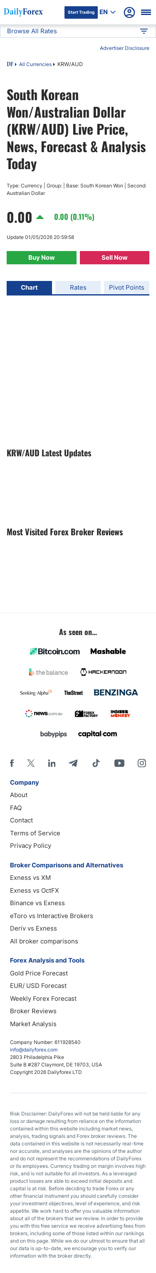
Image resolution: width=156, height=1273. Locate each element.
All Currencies (35, 64)
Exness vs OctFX (34, 890)
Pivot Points (126, 287)
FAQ (16, 808)
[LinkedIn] (51, 763)
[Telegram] (73, 763)
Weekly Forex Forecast (43, 998)
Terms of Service (35, 833)
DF (10, 65)
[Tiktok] (96, 763)
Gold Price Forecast (39, 973)
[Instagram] (142, 763)
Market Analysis (33, 1024)
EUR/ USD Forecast (38, 986)
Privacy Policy (30, 845)
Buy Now (41, 257)
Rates (78, 287)
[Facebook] (12, 763)
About (18, 795)
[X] (31, 763)
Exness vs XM (30, 877)
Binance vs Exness (37, 903)
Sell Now (115, 257)
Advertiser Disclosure (124, 48)
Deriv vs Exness (33, 928)
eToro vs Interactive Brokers (51, 916)
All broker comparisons (44, 941)
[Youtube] (119, 763)
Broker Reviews (33, 1011)
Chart (29, 287)
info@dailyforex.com (33, 1049)
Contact (21, 820)
